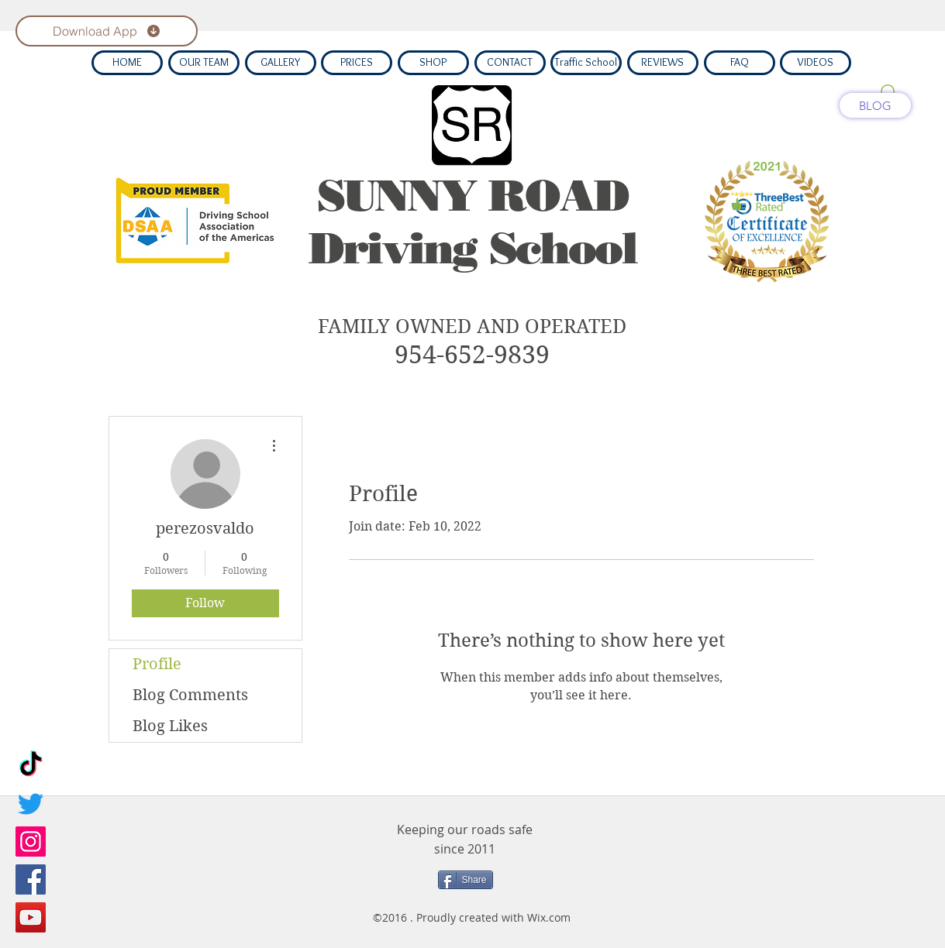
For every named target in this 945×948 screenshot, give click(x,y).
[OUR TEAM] (204, 62)
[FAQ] (739, 62)
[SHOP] (433, 62)
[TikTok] (31, 765)
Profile (157, 664)
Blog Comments (190, 695)
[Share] (465, 880)
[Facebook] (31, 879)
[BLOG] (875, 105)
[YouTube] (31, 917)
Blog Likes (170, 726)
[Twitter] (31, 803)
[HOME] (127, 62)
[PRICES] (356, 62)
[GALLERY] (280, 62)
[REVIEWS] (662, 62)
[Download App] (107, 30)
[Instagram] (31, 841)
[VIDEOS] (815, 62)
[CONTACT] (510, 62)
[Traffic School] (586, 62)
